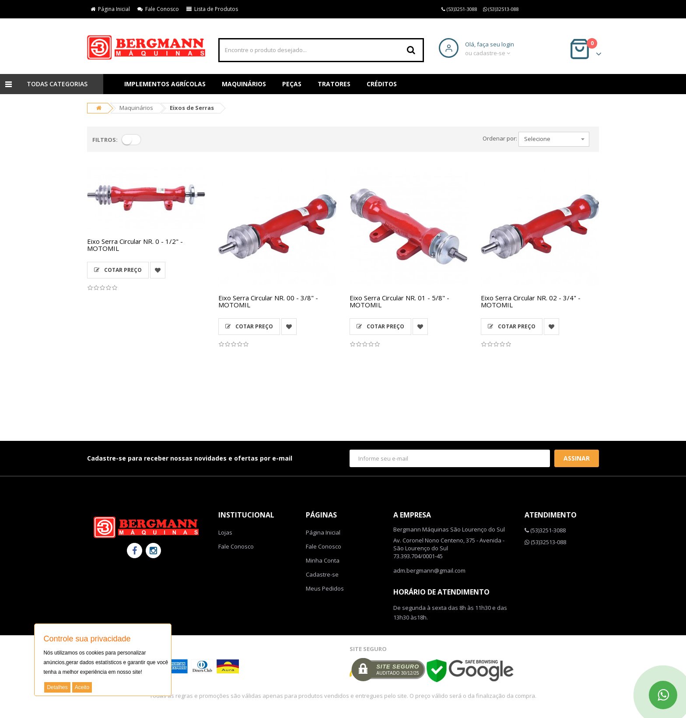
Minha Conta (323, 560)
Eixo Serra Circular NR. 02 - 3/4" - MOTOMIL (531, 301)
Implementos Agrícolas (165, 84)
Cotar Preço (118, 270)
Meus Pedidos (325, 588)
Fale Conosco (158, 9)
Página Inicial (110, 9)
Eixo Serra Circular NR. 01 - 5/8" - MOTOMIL (399, 301)
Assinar (577, 458)
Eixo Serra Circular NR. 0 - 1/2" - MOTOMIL (135, 245)
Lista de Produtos (212, 9)
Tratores (334, 84)
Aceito (82, 687)
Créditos (382, 84)
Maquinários (244, 84)
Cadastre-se (322, 574)
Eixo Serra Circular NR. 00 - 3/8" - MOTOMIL (268, 301)
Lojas (225, 532)
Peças (291, 84)
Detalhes (57, 687)
